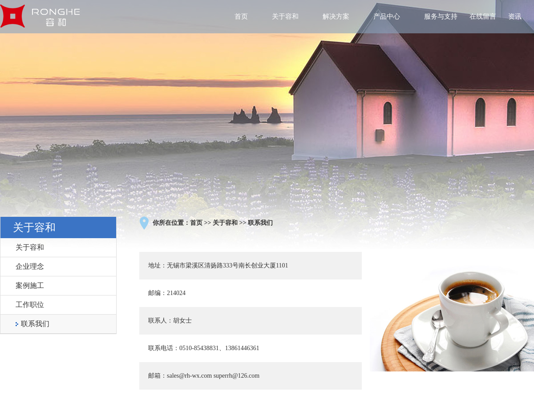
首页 (241, 16)
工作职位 (30, 304)
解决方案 (336, 16)
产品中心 (386, 16)
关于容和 (285, 16)
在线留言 (482, 16)
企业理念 (30, 266)
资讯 (515, 16)
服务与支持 (440, 16)
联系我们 (35, 323)
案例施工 (30, 285)
